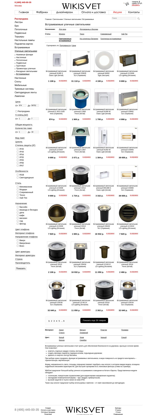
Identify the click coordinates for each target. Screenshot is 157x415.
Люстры (19, 22)
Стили (118, 412)
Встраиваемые (22, 47)
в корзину (63, 80)
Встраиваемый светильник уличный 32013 (80, 225)
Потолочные (21, 29)
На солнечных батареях (89, 39)
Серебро (83, 340)
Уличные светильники (26, 51)
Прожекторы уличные (26, 68)
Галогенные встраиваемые (111, 39)
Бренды (118, 408)
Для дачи (62, 29)
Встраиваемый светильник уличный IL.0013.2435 (56, 111)
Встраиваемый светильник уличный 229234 (127, 302)
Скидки (48, 408)
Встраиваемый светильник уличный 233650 (127, 149)
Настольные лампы (25, 40)
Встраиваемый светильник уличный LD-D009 (56, 225)
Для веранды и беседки (89, 29)
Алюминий (84, 333)
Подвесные (20, 33)
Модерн (62, 34)
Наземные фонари (24, 54)
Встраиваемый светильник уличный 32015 (56, 263)
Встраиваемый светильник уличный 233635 (80, 72)
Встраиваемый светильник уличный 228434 (80, 263)
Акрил (61, 330)
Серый (124, 337)
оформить (136, 5)
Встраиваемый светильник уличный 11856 (80, 111)
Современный (106, 34)
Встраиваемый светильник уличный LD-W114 (80, 302)
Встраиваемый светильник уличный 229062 (127, 111)
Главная (48, 19)
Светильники (58, 19)
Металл (83, 330)
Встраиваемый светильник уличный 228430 (103, 225)
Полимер (124, 330)
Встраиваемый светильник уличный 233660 (127, 187)
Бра (17, 26)
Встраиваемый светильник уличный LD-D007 (56, 149)
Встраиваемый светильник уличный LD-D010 (127, 225)
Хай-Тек (124, 34)
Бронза (62, 340)
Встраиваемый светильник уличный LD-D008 (56, 187)
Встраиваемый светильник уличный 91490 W (103, 111)
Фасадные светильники (26, 71)
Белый (61, 337)
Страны (118, 410)
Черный (104, 337)
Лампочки (20, 96)
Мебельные (21, 85)
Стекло (62, 333)
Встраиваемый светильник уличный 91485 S (56, 72)
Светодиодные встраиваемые (65, 40)
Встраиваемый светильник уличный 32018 (103, 302)
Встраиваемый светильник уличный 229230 (56, 302)
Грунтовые (21, 66)
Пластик (104, 330)
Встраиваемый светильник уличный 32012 (80, 187)
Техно (82, 34)
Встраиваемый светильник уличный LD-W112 (103, 263)
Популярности (65, 46)
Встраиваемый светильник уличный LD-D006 (127, 72)
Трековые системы (24, 89)
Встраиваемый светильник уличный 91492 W (103, 149)
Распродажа (21, 19)
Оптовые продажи (48, 412)
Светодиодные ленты (26, 92)
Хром (82, 337)
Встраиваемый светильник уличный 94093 (103, 72)
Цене (74, 46)
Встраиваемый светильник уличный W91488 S (103, 187)
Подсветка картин (24, 44)
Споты (18, 81)
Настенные (21, 57)
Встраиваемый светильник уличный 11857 (80, 149)
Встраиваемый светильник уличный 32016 (127, 263)
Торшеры (19, 36)
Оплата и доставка (48, 410)
